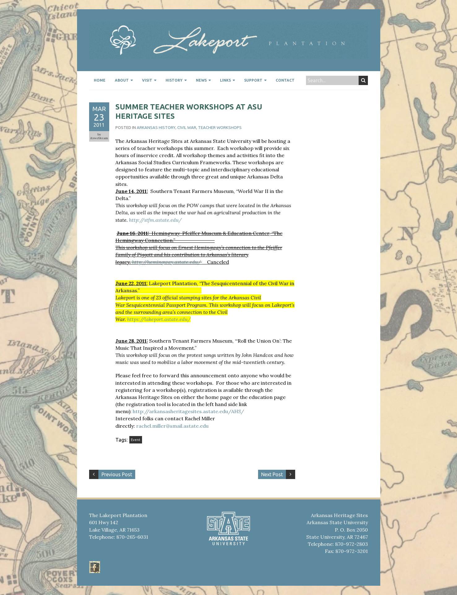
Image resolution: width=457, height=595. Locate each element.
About (122, 80)
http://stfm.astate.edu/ (155, 220)
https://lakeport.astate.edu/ (159, 319)
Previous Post (116, 474)
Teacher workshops (220, 127)
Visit (147, 80)
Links (225, 80)
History (174, 80)
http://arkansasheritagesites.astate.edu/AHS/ (188, 411)
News (201, 80)
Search (363, 80)
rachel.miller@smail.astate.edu (172, 426)
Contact (285, 80)
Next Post (272, 474)
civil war (186, 127)
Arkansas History (156, 127)
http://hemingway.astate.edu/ (166, 262)
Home (100, 80)
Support (253, 80)
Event (135, 440)
